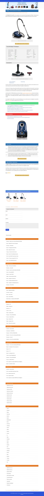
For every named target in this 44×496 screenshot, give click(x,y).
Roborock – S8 (8, 304)
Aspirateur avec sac (9, 263)
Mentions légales (25, 493)
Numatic (8, 444)
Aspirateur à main (9, 287)
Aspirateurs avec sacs (9, 12)
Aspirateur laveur (9, 342)
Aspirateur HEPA (9, 471)
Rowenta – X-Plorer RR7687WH (11, 314)
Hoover (8, 427)
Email (7, 214)
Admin (22, 494)
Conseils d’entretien (9, 477)
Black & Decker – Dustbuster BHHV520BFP (12, 298)
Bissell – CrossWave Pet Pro (10, 353)
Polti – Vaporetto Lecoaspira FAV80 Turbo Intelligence (14, 361)
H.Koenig (8, 425)
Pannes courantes (9, 479)
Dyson (8, 408)
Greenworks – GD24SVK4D (10, 330)
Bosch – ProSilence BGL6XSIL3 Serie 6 (11, 280)
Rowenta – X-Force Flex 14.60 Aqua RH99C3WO (13, 344)
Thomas (8, 458)
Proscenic (8, 448)
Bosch (8, 421)
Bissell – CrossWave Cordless (10, 363)
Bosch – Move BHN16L (9, 296)
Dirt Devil (8, 423)
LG (7, 435)
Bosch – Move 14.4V (9, 294)
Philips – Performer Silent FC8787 (11, 276)
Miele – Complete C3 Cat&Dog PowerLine (12, 282)
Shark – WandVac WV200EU (10, 290)
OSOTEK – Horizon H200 (10, 328)
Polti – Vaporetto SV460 (9, 375)
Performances (9, 473)
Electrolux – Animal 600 (9, 245)
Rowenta (8, 410)
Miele (7, 437)
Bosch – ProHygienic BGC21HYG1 (11, 247)
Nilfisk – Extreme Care (35, 490)
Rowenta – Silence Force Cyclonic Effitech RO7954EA (14, 241)
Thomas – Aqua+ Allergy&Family (11, 355)
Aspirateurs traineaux (24, 12)
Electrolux (8, 414)
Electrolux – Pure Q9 (9, 337)
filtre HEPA (9, 100)
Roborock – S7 (8, 308)
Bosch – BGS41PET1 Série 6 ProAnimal (12, 243)
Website (7, 218)
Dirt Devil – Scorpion (9, 292)
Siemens (8, 456)
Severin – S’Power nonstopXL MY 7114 (12, 258)
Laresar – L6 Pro (8, 310)
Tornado (8, 460)
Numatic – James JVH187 (10, 274)
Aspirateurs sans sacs (10, 387)
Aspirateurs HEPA (14, 12)
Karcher (8, 431)
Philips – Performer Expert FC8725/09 (23, 197)
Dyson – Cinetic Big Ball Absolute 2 (11, 260)
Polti (7, 446)
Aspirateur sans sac (9, 238)
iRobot (8, 429)
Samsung (8, 450)
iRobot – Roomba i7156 (9, 321)
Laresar (8, 433)
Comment (7, 222)
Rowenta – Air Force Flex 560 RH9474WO (12, 339)
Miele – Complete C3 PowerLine (11, 278)
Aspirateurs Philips (19, 12)
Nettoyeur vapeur (9, 366)
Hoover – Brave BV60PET (10, 272)
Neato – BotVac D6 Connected (10, 323)
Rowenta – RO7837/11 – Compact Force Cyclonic (14, 490)
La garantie (8, 481)
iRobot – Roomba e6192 (9, 312)
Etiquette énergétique (10, 483)
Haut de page (31, 493)
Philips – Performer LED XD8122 (11, 265)
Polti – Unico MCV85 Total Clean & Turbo (12, 371)
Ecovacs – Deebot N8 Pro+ (10, 359)
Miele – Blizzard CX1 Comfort (10, 249)
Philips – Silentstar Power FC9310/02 (16, 197)
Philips (8, 412)
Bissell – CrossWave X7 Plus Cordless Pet (12, 346)
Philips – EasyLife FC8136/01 (9, 197)
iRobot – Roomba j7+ (9, 306)
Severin (8, 452)
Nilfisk (8, 442)
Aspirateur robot (9, 301)
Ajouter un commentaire (14, 206)
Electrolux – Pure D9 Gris (10, 284)
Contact (29, 493)
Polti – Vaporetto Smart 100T (10, 373)
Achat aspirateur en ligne (10, 475)
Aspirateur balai (9, 326)
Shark (7, 454)
